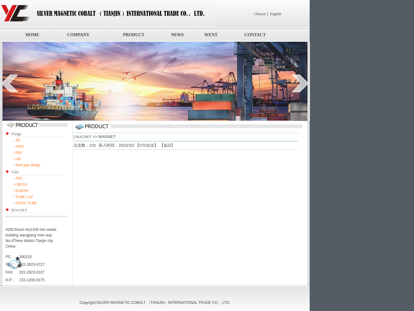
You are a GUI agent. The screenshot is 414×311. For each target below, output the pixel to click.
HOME (32, 34)
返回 (167, 145)
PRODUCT (133, 34)
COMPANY (78, 34)
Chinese (260, 14)
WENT (211, 34)
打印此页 (146, 145)
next (300, 83)
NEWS (177, 34)
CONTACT (255, 34)
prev (10, 83)
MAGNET (83, 137)
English (275, 14)
